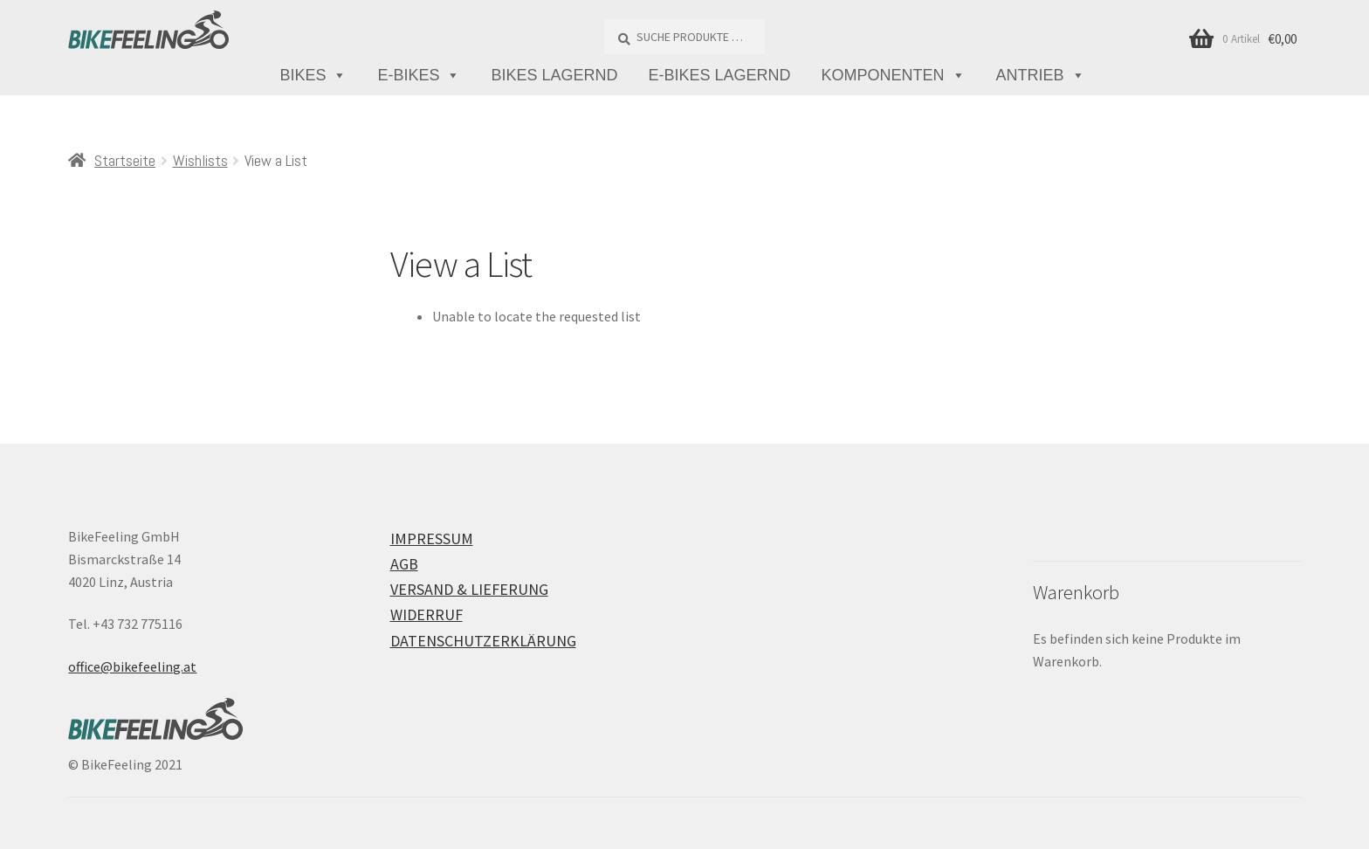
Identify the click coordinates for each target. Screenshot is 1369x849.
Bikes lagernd (554, 75)
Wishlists (200, 160)
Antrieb (1040, 75)
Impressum (431, 538)
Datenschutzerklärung (483, 641)
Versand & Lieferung (469, 589)
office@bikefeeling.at (132, 666)
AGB (404, 564)
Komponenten (894, 75)
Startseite (124, 160)
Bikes (313, 75)
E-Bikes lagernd (720, 75)
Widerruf (426, 614)
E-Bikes (418, 75)
